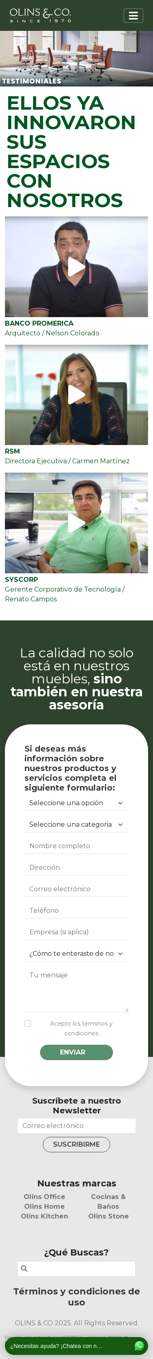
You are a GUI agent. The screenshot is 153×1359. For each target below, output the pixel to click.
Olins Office (44, 1197)
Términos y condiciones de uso (76, 1296)
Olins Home (44, 1206)
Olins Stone (108, 1216)
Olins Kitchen (44, 1216)
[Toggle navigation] (133, 16)
